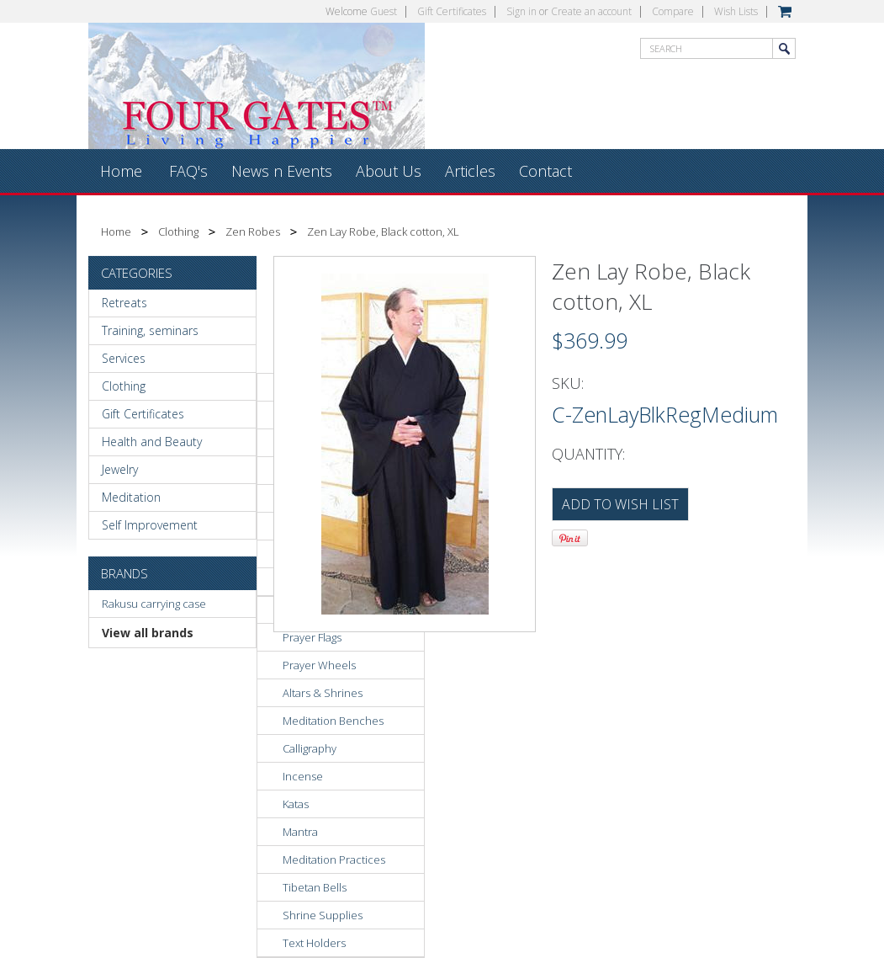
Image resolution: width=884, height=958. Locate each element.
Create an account (591, 11)
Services (124, 358)
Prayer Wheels (319, 665)
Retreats (124, 303)
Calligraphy (309, 748)
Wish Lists (736, 11)
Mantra (300, 831)
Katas (296, 804)
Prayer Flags (312, 637)
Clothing (178, 231)
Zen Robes (252, 231)
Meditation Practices (334, 859)
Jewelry (120, 469)
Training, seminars (150, 330)
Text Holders (314, 942)
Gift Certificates (451, 11)
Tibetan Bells (315, 887)
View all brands (147, 633)
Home (116, 231)
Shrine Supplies (323, 915)
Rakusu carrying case (154, 603)
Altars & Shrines (323, 692)
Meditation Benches (333, 720)
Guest (383, 11)
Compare (673, 11)
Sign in (521, 11)
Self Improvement (150, 525)
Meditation (131, 497)
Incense (303, 776)
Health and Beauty (152, 442)
